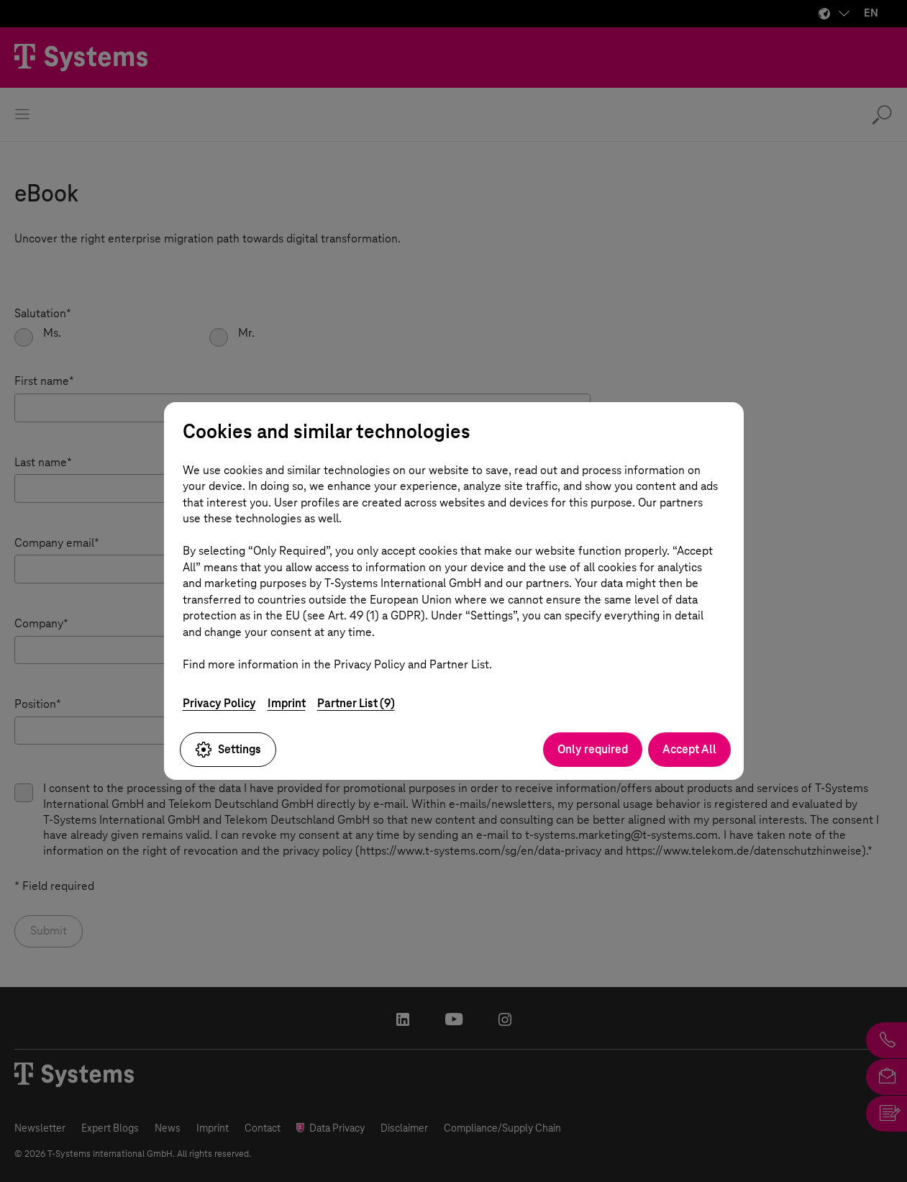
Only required (592, 749)
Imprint (287, 703)
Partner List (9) (356, 703)
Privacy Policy (219, 703)
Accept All (689, 749)
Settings (228, 749)
